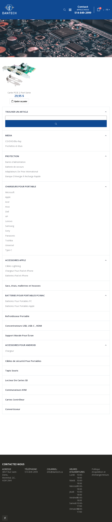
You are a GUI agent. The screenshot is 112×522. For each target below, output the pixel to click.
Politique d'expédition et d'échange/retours (100, 472)
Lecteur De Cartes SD (16, 380)
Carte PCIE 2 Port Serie (19, 92)
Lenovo (8, 221)
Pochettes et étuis (13, 146)
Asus (7, 206)
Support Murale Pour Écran (19, 335)
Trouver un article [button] (16, 111)
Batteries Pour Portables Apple (19, 306)
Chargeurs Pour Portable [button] (20, 186)
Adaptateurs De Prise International (21, 171)
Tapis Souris (11, 370)
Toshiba (9, 240)
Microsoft (9, 192)
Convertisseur (12, 409)
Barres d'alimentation (15, 162)
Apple (7, 197)
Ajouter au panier (19, 101)
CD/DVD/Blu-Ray (13, 141)
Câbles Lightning (13, 266)
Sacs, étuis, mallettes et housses (23, 285)
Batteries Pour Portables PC (18, 301)
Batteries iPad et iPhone (16, 275)
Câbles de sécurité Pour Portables (23, 361)
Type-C (8, 250)
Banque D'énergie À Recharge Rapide (23, 176)
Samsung (9, 226)
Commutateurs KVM (16, 389)
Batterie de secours (14, 166)
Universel (9, 245)
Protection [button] (12, 156)
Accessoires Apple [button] (15, 260)
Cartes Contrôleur (14, 399)
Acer (7, 202)
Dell (7, 211)
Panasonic (10, 235)
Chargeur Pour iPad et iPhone (19, 270)
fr (107, 9)
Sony (7, 230)
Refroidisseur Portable (17, 316)
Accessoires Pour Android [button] (20, 345)
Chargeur (9, 350)
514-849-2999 (31, 471)
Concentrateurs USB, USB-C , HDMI (23, 325)
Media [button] (8, 135)
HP (6, 216)
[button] (64, 9)
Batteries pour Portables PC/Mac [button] (25, 295)
